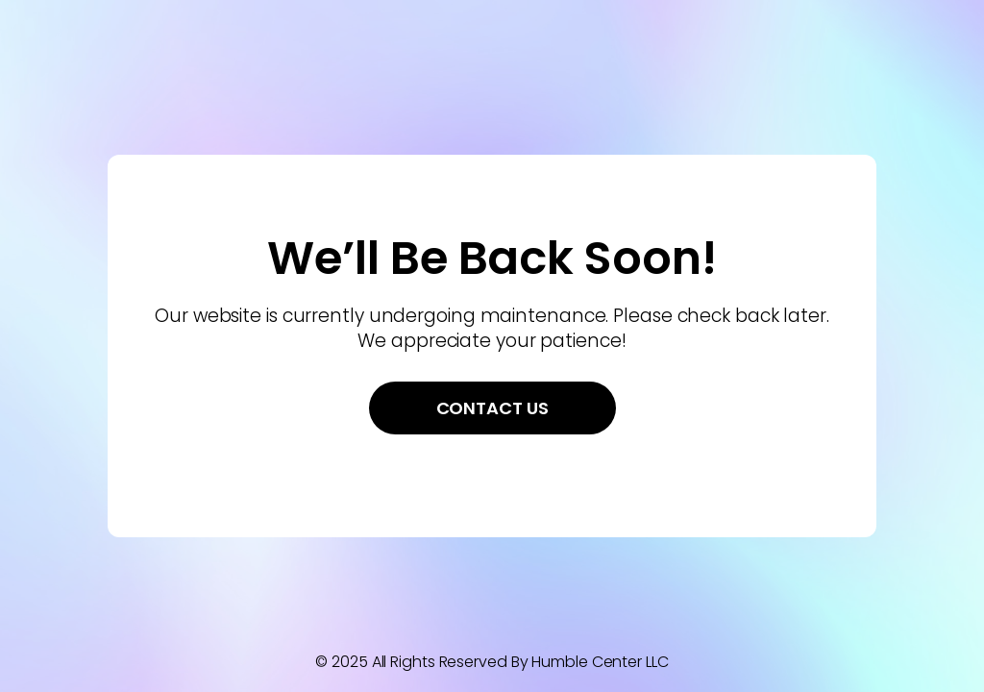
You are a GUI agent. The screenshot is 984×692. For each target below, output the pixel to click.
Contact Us (492, 408)
